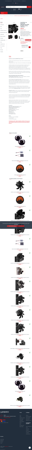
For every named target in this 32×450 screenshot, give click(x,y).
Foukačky (1, 51)
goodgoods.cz (6, 446)
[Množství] (22, 40)
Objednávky (2, 440)
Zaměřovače (2, 34)
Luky (1, 28)
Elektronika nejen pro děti (3, 32)
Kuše (1, 26)
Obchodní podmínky (28, 416)
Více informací (16, 224)
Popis (10, 56)
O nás (20, 415)
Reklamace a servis (28, 420)
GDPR (20, 416)
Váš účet (1, 436)
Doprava (27, 415)
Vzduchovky (2, 24)
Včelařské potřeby (2, 40)
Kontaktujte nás (22, 425)
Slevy (20, 424)
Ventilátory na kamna (3, 30)
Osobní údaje (2, 439)
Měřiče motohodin (2, 36)
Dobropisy (1, 441)
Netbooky (1, 38)
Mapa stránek (21, 426)
